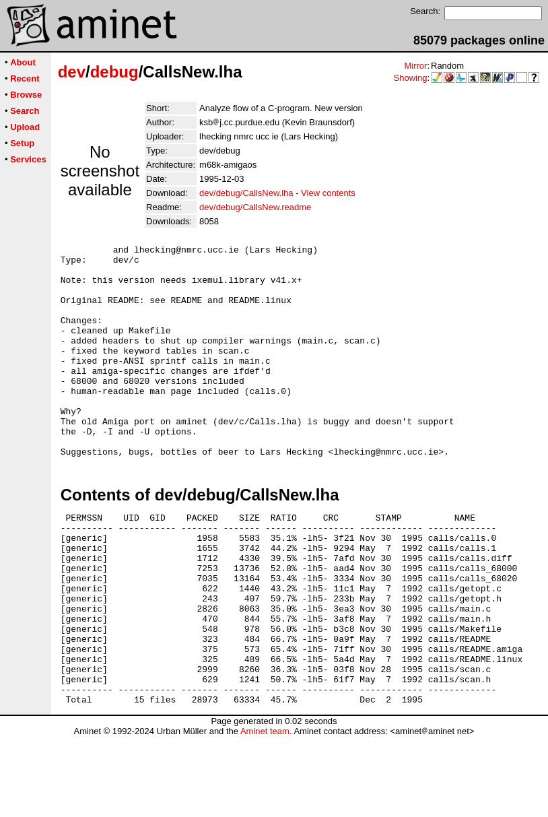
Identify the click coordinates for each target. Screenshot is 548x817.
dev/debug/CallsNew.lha (246, 193)
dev (71, 72)
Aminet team (264, 812)
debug (114, 72)
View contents (328, 193)
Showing (410, 78)
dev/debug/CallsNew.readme (255, 207)
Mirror (415, 66)
